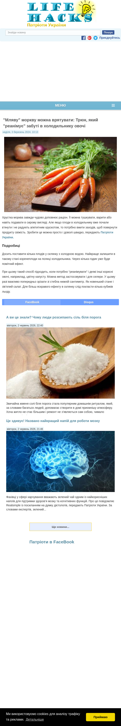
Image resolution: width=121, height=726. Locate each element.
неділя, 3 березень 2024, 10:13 (20, 132)
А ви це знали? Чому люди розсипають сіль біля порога (53, 317)
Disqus (89, 302)
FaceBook (32, 302)
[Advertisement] (60, 71)
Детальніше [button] (35, 719)
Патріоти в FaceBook (51, 541)
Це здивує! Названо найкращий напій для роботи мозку (53, 421)
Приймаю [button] (100, 717)
